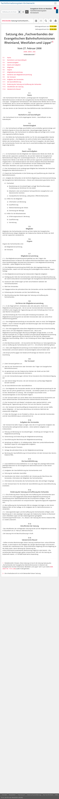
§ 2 (4, 60)
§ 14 (4, 89)
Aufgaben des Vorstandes (15, 79)
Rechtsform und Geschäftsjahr (17, 60)
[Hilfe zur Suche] (19, 12)
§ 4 (4, 65)
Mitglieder (10, 67)
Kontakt (4, 795)
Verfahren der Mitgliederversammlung (19, 75)
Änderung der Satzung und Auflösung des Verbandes (24, 84)
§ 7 (4, 72)
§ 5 (4, 67)
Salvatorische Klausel (14, 89)
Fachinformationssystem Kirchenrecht (17, 3)
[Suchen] (27, 12)
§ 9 (4, 77)
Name (9, 57)
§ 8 (4, 75)
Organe (9, 70)
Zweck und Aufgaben (14, 65)
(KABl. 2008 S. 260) (29, 52)
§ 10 (4, 79)
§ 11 (4, 82)
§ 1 (4, 57)
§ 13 (4, 87)
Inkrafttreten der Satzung (15, 87)
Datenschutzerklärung (34, 795)
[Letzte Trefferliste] (23, 12)
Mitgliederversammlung (15, 72)
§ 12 (4, 84)
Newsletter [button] (12, 795)
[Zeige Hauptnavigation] (55, 3)
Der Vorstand (11, 77)
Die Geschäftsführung (14, 82)
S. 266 (13, 569)
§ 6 (4, 70)
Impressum (21, 795)
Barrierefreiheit (48, 795)
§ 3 (4, 62)
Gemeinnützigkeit (12, 62)
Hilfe (56, 795)
